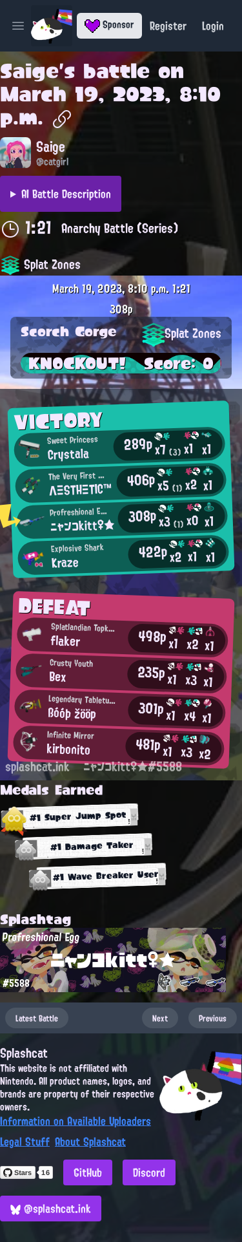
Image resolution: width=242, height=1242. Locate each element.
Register (168, 25)
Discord (149, 1172)
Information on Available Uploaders (75, 1121)
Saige (29, 71)
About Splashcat (90, 1141)
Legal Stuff (25, 1141)
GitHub (88, 1172)
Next (160, 1018)
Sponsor (109, 24)
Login (213, 25)
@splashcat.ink (50, 1208)
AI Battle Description (66, 194)
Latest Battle (36, 1018)
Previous (213, 1018)
